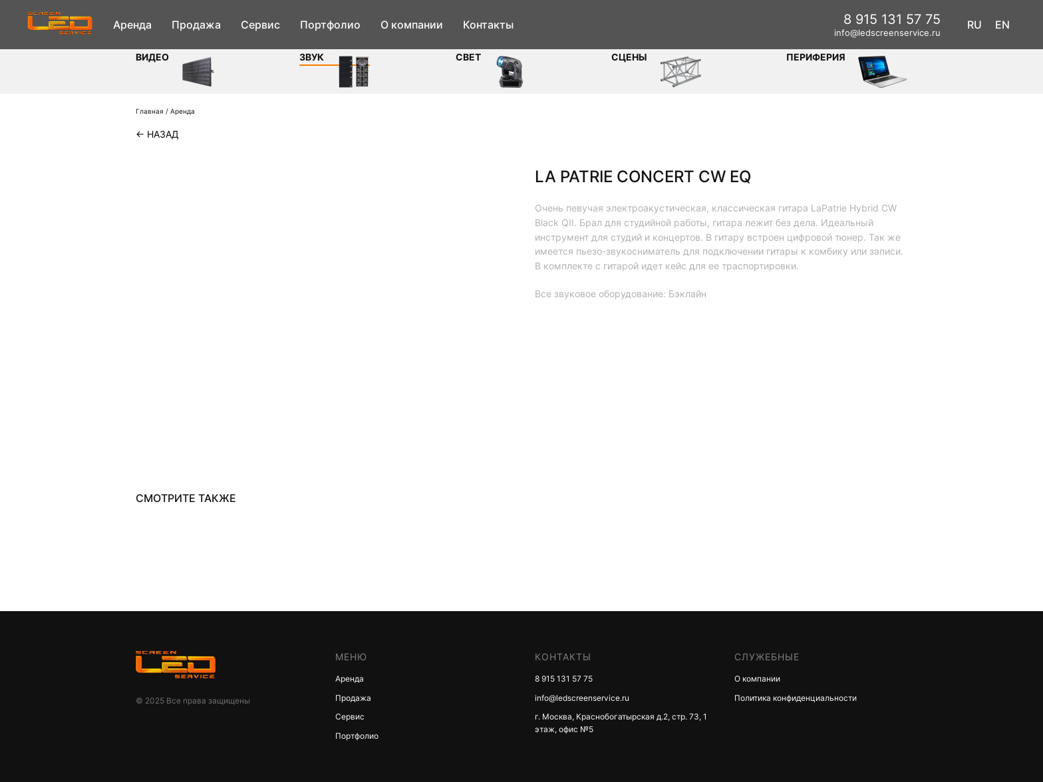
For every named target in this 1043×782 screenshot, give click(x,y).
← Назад (157, 134)
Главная (150, 111)
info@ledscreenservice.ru (887, 32)
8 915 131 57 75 (892, 19)
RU (974, 24)
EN (1002, 24)
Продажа (196, 24)
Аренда (132, 24)
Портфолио (330, 24)
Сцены (629, 57)
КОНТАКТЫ (563, 656)
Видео (152, 57)
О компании (411, 24)
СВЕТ (468, 57)
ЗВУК (311, 57)
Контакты (488, 24)
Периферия (815, 57)
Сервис (260, 24)
